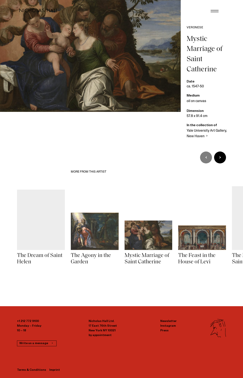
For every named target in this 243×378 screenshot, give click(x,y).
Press (164, 330)
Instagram (168, 326)
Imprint (54, 370)
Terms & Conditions (31, 370)
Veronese (195, 27)
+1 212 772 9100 (28, 321)
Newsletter (168, 321)
